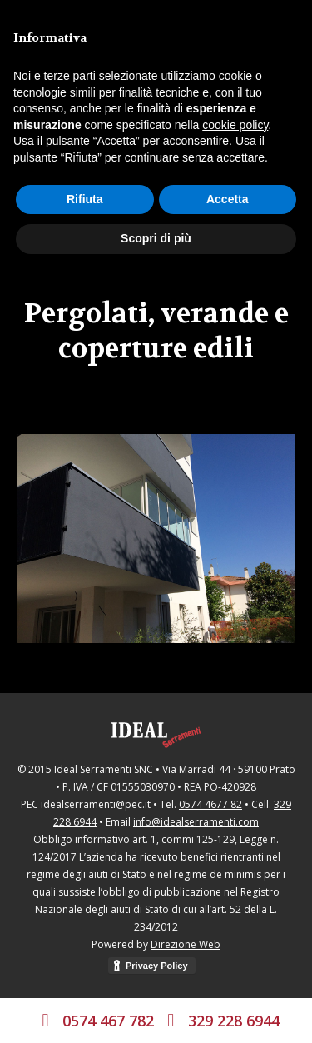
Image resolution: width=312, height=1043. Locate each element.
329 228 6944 (234, 1021)
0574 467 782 (110, 1021)
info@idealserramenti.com (196, 822)
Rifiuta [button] (85, 199)
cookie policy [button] (235, 125)
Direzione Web (185, 944)
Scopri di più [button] (156, 238)
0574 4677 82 (210, 804)
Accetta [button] (227, 199)
